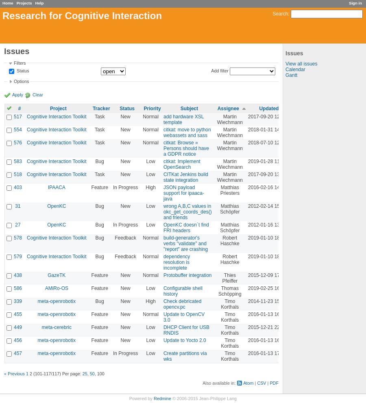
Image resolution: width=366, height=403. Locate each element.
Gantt (291, 75)
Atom (248, 383)
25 (85, 373)
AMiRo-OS (56, 288)
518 (18, 174)
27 (17, 225)
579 (18, 256)
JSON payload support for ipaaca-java (183, 193)
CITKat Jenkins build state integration (185, 177)
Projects (24, 3)
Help (39, 3)
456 (18, 340)
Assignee (228, 108)
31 (17, 206)
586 (18, 288)
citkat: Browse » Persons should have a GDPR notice (186, 148)
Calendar (295, 69)
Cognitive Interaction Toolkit (57, 117)
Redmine (162, 398)
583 (18, 161)
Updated (269, 108)
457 (18, 353)
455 (18, 314)
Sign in (355, 3)
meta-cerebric (57, 327)
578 (18, 238)
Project (58, 108)
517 (18, 117)
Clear (38, 94)
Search (280, 14)
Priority (152, 108)
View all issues (301, 64)
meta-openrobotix (57, 301)
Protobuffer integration (187, 275)
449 (18, 327)
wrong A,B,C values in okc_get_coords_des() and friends (187, 211)
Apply (17, 94)
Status (22, 71)
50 (92, 373)
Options (21, 81)
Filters (20, 63)
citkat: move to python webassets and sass (187, 132)
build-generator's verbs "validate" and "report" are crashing (185, 243)
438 (18, 275)
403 (18, 187)
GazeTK (56, 275)
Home (7, 3)
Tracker (101, 108)
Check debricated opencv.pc (182, 304)
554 (18, 130)
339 (18, 301)
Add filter (220, 70)
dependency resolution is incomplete (176, 262)
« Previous (14, 373)
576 (18, 143)
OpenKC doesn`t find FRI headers (186, 227)
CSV (261, 383)
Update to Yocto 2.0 (184, 340)
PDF (274, 383)
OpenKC (56, 206)
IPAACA (56, 187)
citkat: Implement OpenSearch (181, 164)
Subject (189, 108)
